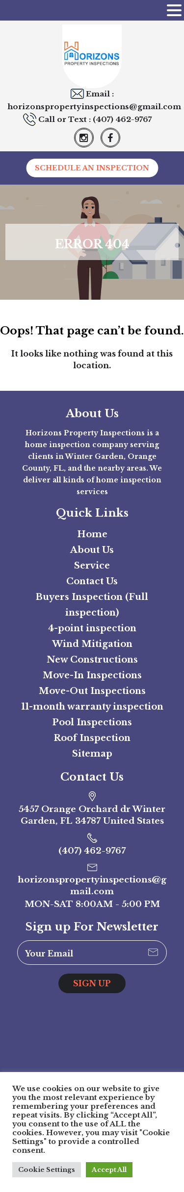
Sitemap (92, 753)
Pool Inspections (92, 722)
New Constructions (92, 659)
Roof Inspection (92, 738)
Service (92, 565)
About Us (92, 550)
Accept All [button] (109, 1170)
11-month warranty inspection (92, 706)
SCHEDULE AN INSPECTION (92, 168)
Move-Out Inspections (92, 691)
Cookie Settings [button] (46, 1170)
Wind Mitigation (92, 644)
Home (92, 534)
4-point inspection (92, 628)
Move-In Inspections (92, 675)
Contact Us (92, 581)
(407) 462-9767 (122, 119)
